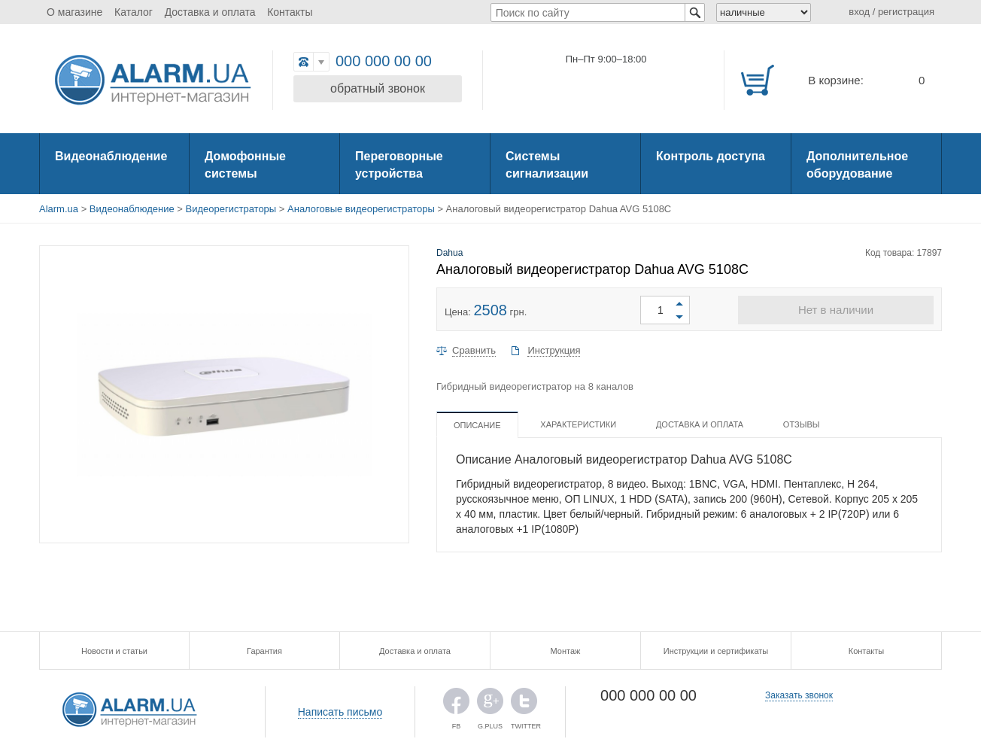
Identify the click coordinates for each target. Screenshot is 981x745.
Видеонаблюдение (111, 156)
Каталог (133, 12)
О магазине (74, 12)
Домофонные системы (245, 165)
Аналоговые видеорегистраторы (361, 208)
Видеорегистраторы (231, 208)
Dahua (449, 253)
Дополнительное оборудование (857, 165)
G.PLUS (490, 705)
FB (456, 705)
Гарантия (264, 650)
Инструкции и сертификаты (716, 650)
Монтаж (566, 650)
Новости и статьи (114, 650)
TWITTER (524, 705)
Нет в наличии (835, 309)
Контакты (289, 12)
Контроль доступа (710, 156)
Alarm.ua (58, 208)
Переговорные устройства (399, 165)
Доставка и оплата (210, 12)
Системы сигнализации (547, 165)
